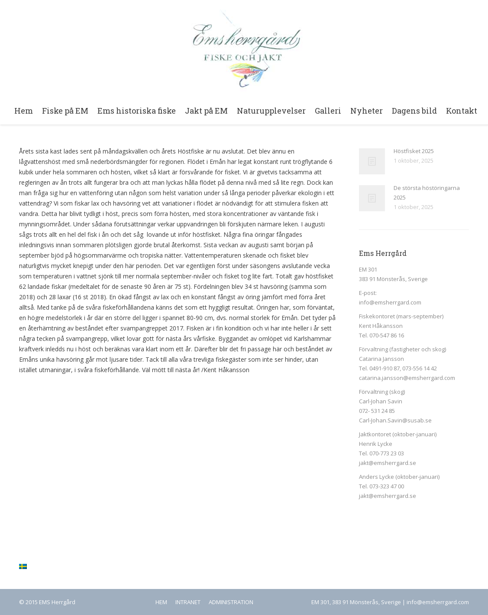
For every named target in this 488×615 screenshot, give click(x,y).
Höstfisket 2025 (414, 151)
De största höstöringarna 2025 (427, 192)
